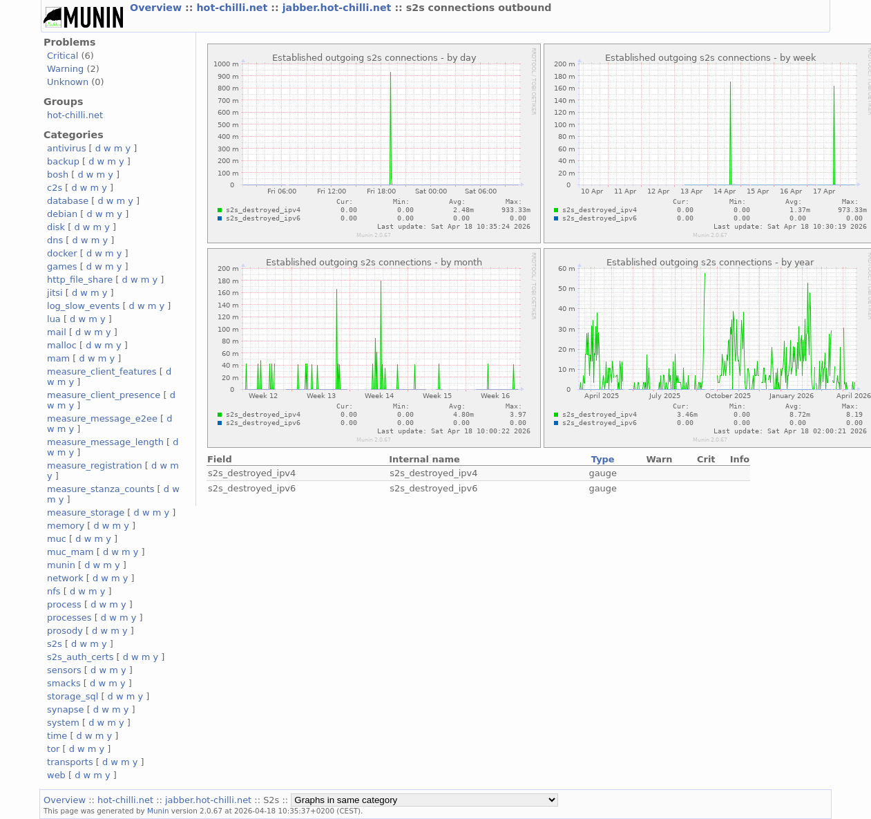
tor (53, 749)
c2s (54, 187)
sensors (64, 670)
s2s (54, 644)
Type (603, 459)
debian (62, 214)
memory (65, 525)
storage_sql (72, 696)
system (63, 722)
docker (62, 253)
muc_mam (70, 552)
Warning (65, 69)
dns (55, 240)
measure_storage (85, 512)
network (65, 578)
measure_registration (94, 465)
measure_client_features (102, 371)
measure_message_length (105, 442)
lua (54, 319)
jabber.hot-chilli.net (339, 7)
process (64, 604)
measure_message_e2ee (102, 418)
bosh (57, 174)
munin (61, 565)
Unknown (67, 82)
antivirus (66, 148)
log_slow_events (83, 306)
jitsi (55, 293)
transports (70, 762)
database (67, 201)
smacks (64, 683)
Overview (157, 7)
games (62, 266)
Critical (62, 55)
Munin (158, 811)
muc (56, 539)
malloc (62, 345)
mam (58, 358)
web (56, 775)
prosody (65, 630)
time (57, 736)
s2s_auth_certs (80, 657)
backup (63, 161)
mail (56, 332)
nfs (54, 591)
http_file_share (80, 279)
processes (69, 617)
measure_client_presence (103, 395)
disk (56, 227)
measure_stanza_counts (100, 489)
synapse (65, 709)
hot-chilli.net (233, 7)
